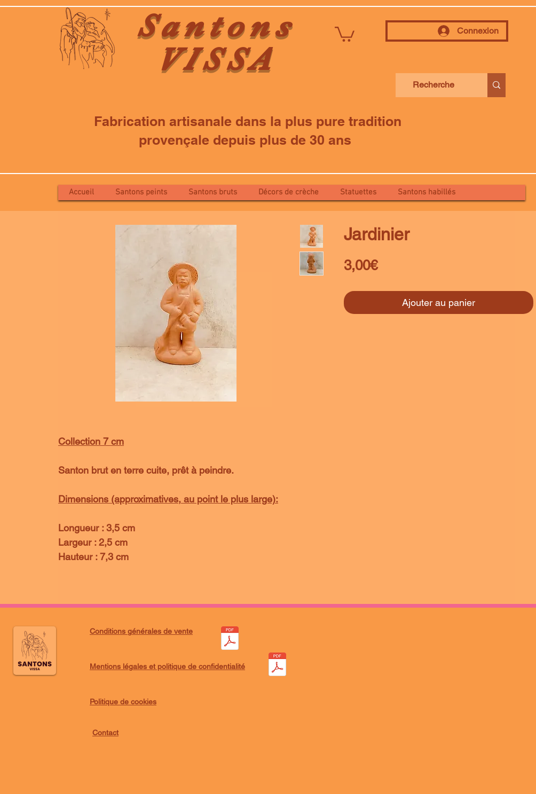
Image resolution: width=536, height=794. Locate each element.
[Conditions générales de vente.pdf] (230, 639)
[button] (344, 33)
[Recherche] (433, 85)
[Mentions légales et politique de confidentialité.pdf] (277, 666)
